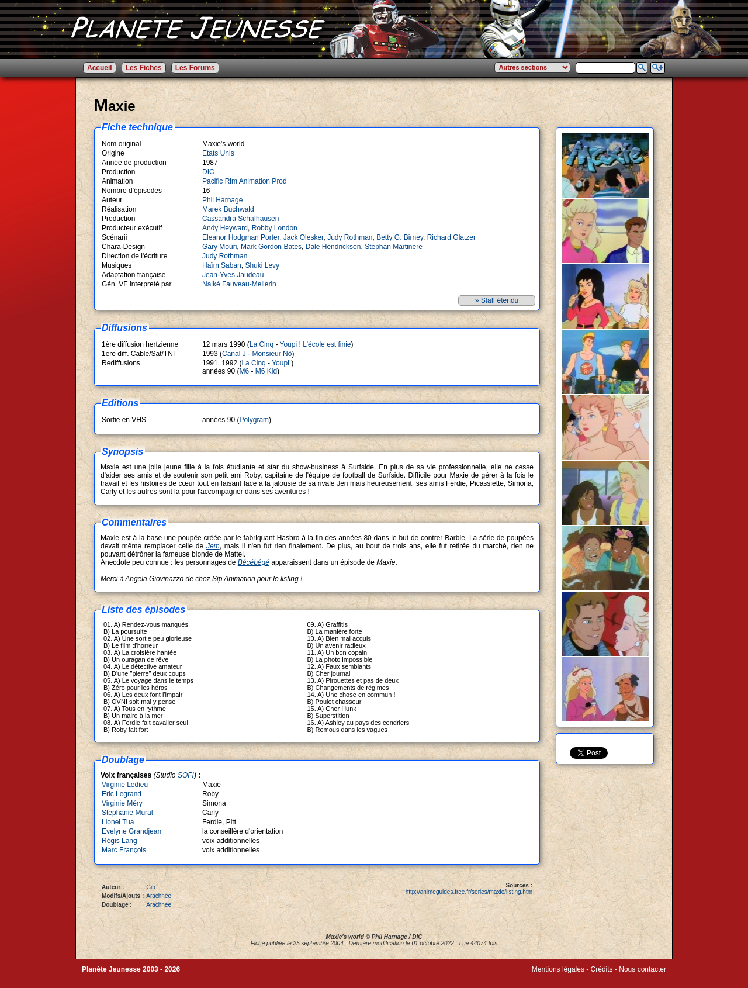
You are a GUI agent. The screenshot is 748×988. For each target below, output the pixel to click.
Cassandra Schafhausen (240, 219)
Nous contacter (642, 969)
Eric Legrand (121, 794)
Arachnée (158, 896)
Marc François (124, 850)
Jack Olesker (303, 237)
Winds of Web (553, 977)
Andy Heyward (225, 228)
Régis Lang (119, 841)
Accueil (99, 68)
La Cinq (261, 344)
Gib (150, 887)
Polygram (254, 420)
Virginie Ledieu (125, 784)
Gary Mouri (219, 247)
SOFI (186, 775)
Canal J (234, 354)
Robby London (274, 228)
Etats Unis (218, 153)
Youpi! (281, 363)
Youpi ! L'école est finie (315, 344)
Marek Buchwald (228, 209)
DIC (208, 172)
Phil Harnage (222, 200)
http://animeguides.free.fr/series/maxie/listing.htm (469, 892)
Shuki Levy (262, 265)
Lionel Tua (118, 822)
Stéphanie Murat (127, 813)
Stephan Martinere (394, 247)
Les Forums (195, 68)
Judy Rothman (349, 237)
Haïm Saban (221, 265)
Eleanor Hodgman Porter (240, 237)
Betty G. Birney (399, 237)
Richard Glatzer (451, 237)
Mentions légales (558, 969)
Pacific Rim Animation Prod (244, 181)
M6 (244, 371)
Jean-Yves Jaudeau (233, 275)
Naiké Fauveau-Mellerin (239, 284)
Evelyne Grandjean (131, 831)
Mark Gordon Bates (271, 247)
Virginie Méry (122, 803)
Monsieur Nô (272, 354)
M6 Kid (266, 371)
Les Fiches (144, 68)
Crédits (602, 969)
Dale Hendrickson (333, 247)
